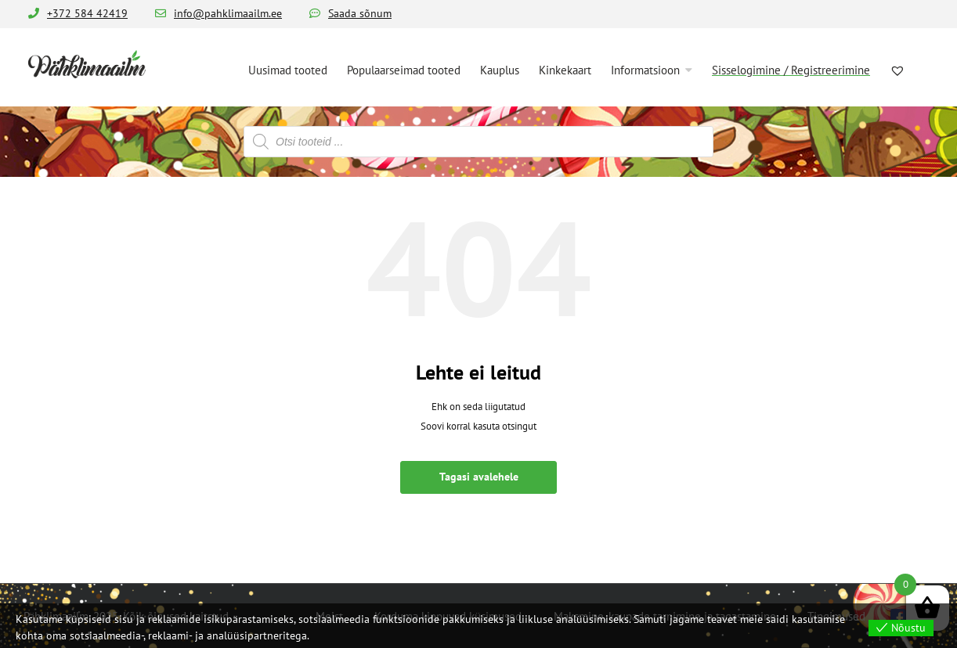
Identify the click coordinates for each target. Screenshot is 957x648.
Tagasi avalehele (478, 477)
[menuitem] (287, 69)
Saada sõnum (360, 13)
